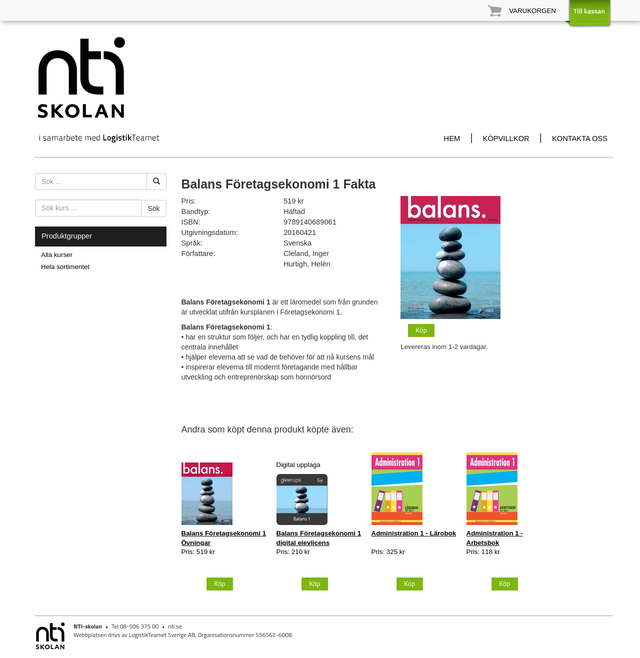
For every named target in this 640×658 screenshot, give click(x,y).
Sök (154, 208)
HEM (452, 138)
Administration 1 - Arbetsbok (494, 538)
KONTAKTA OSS (580, 138)
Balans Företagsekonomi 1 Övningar (224, 538)
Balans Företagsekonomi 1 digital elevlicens (319, 538)
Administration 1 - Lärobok (414, 533)
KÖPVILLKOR (506, 138)
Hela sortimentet (65, 266)
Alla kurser (56, 254)
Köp (421, 329)
